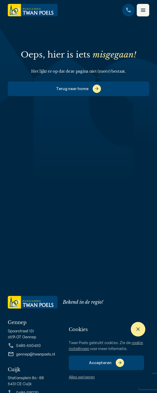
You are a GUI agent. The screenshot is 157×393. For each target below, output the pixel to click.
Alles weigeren (82, 377)
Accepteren (100, 362)
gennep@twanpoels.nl (31, 354)
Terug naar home (72, 88)
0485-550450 (24, 346)
